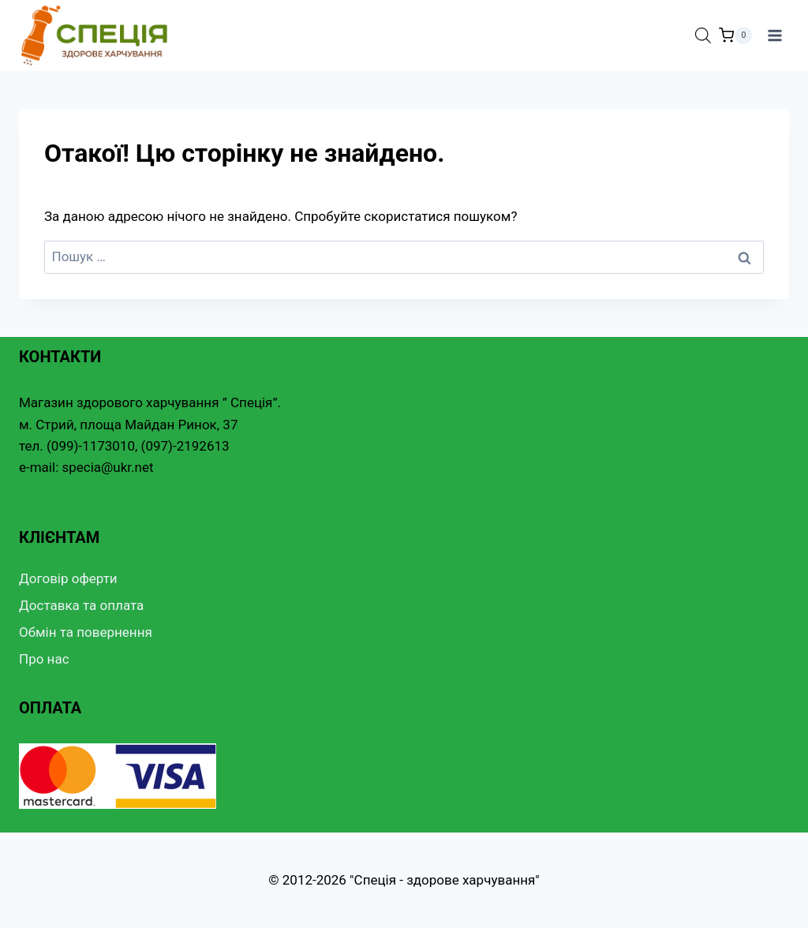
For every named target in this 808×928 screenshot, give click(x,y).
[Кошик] (735, 35)
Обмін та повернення (85, 632)
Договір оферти (68, 578)
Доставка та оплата (81, 605)
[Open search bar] (703, 35)
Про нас (44, 659)
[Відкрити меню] (774, 35)
